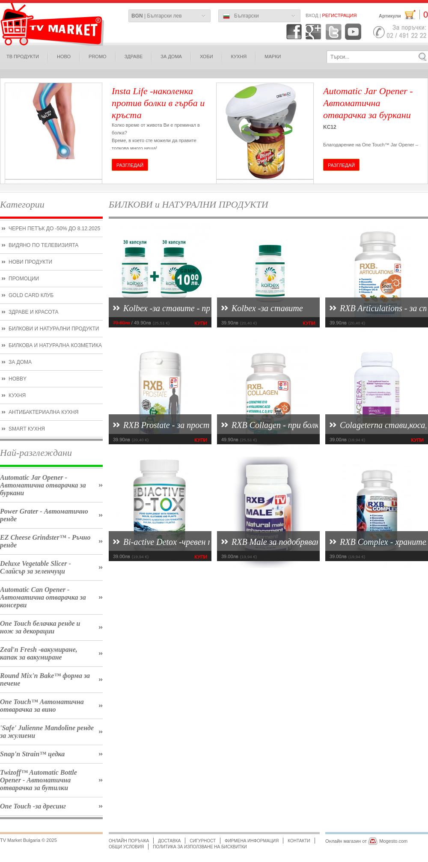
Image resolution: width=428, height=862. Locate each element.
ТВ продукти (22, 56)
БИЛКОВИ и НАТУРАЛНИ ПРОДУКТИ (54, 329)
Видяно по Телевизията (43, 245)
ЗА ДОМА (20, 362)
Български (241, 16)
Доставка (169, 840)
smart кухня (27, 429)
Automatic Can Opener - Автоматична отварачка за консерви (43, 597)
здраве (134, 56)
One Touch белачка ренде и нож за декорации (40, 627)
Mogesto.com (393, 841)
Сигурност (203, 840)
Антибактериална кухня (43, 412)
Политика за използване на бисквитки (200, 846)
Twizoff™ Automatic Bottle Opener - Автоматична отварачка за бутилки (38, 780)
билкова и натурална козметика (55, 345)
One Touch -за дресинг (33, 806)
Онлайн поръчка (129, 840)
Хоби (206, 56)
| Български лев (156, 16)
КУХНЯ (239, 56)
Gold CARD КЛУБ (31, 295)
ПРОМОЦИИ (24, 279)
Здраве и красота (33, 312)
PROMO (98, 56)
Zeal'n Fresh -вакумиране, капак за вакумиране (38, 653)
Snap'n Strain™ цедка (32, 754)
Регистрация (339, 15)
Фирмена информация (252, 840)
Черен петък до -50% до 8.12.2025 (54, 229)
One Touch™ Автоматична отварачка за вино (42, 705)
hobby (18, 379)
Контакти (299, 840)
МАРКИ (273, 56)
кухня (17, 395)
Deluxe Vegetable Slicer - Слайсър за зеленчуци (35, 567)
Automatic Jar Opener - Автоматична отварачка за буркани (43, 485)
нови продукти (30, 262)
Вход (312, 15)
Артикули (403, 14)
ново (64, 56)
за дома (171, 56)
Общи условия (126, 846)
